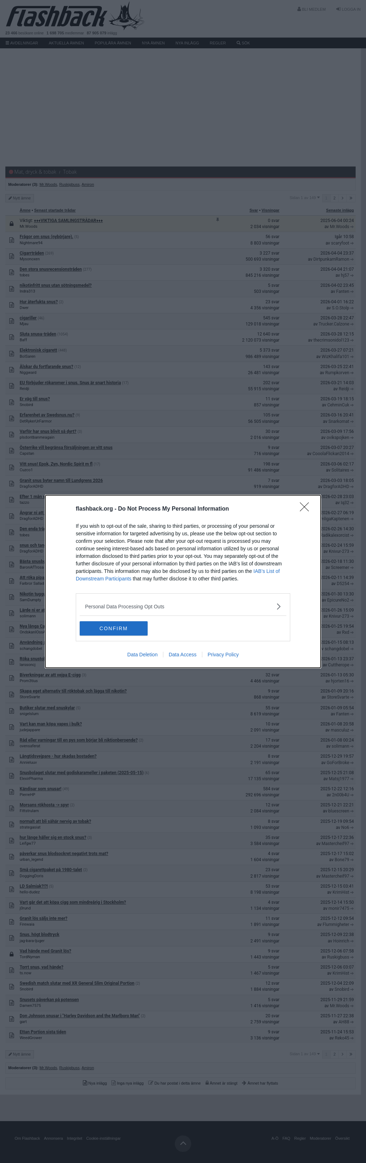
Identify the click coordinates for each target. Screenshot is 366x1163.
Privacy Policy (223, 654)
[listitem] (183, 606)
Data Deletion (142, 654)
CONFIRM (113, 628)
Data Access (183, 654)
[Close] (306, 509)
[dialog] (183, 581)
